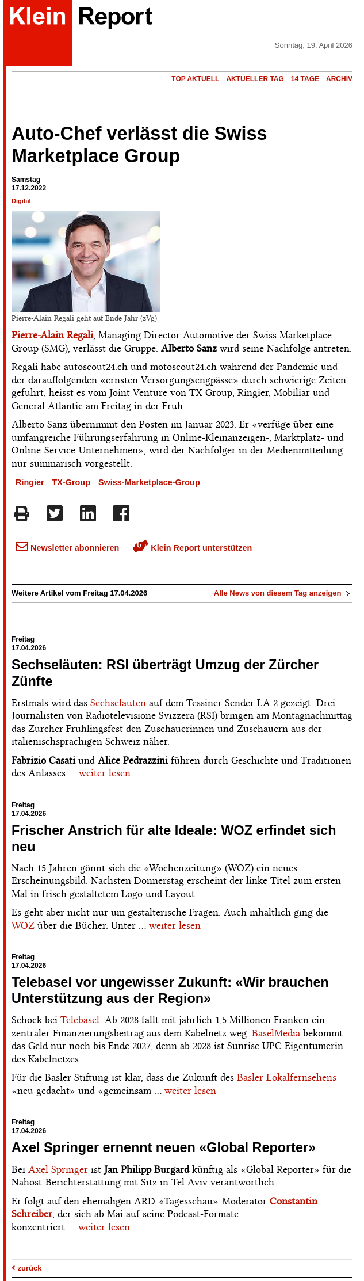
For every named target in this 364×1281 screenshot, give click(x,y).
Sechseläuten (118, 702)
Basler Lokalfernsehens (286, 1077)
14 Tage (305, 79)
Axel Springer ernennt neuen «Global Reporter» (164, 1147)
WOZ (23, 925)
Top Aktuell (195, 79)
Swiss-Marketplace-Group (149, 482)
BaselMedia (276, 1033)
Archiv (339, 79)
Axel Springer (58, 1169)
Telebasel (79, 1019)
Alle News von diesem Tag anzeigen (283, 593)
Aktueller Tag (254, 79)
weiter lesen (105, 773)
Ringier (30, 482)
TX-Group (71, 482)
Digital (21, 200)
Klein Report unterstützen (192, 547)
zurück (27, 1268)
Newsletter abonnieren (67, 547)
